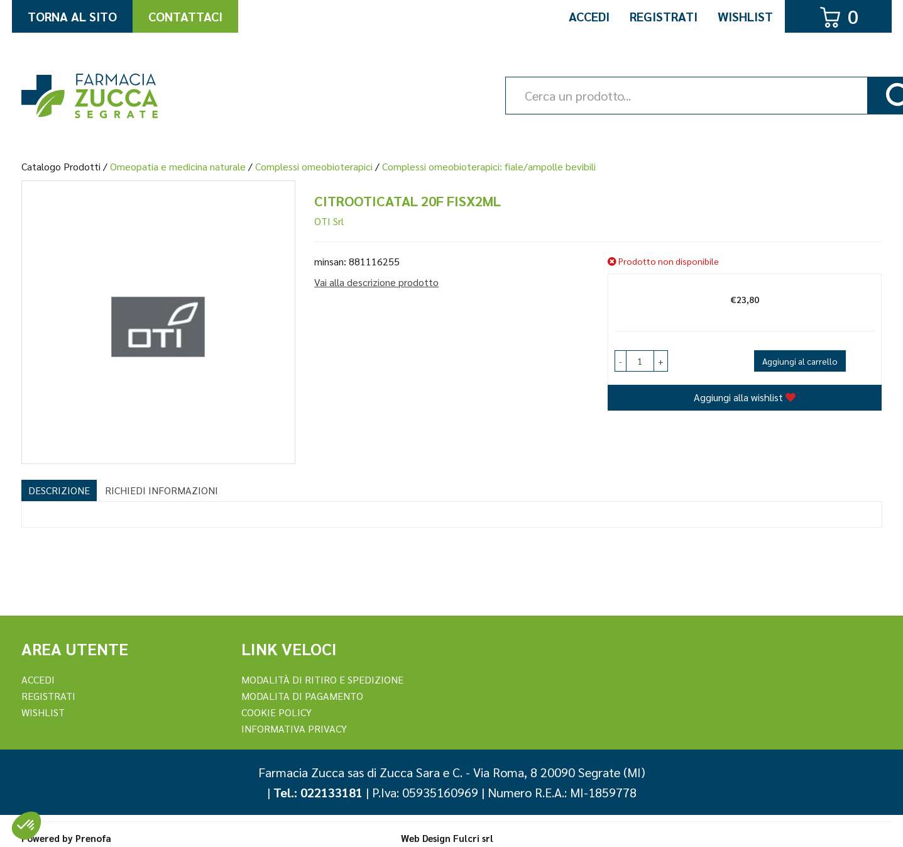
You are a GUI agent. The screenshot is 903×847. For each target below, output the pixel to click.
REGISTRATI (48, 695)
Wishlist (745, 16)
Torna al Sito (72, 16)
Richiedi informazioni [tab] (161, 490)
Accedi (589, 16)
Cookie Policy (276, 712)
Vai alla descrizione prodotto (376, 282)
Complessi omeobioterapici (314, 166)
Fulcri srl (473, 838)
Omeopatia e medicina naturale (178, 166)
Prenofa (93, 838)
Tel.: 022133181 (318, 792)
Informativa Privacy (294, 728)
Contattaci (185, 16)
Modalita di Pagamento (302, 695)
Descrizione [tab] (59, 490)
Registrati (664, 16)
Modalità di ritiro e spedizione (322, 679)
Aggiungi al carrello (800, 361)
